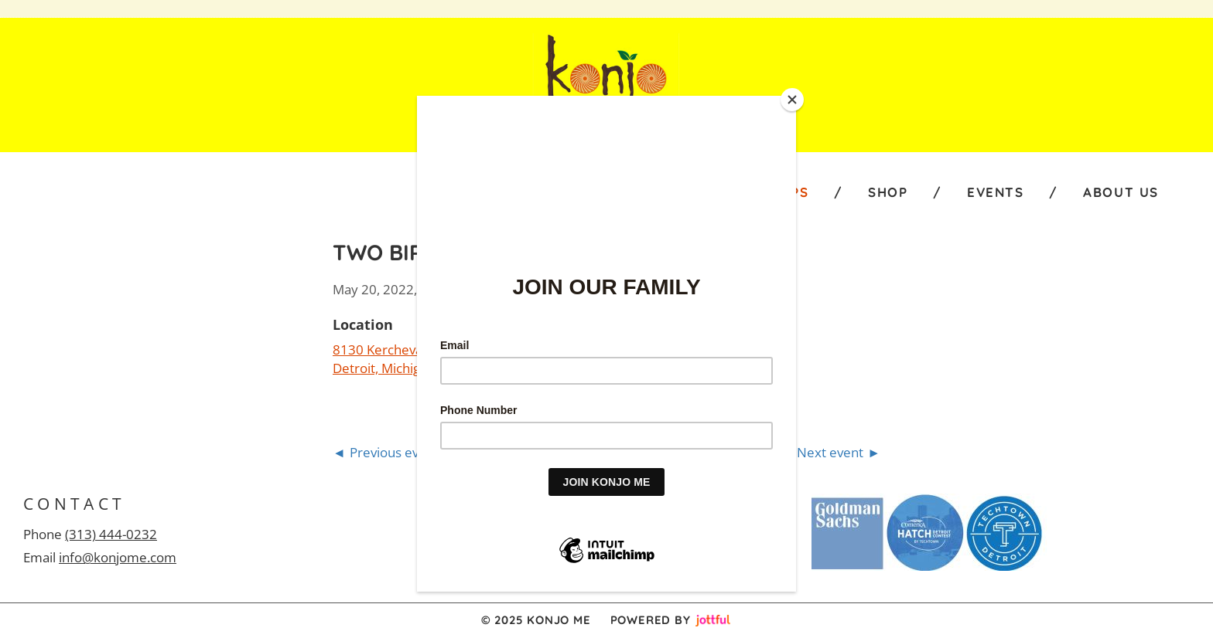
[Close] (792, 99)
